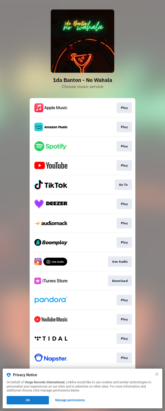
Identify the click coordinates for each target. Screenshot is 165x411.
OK (28, 400)
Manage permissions (70, 400)
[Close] (157, 374)
